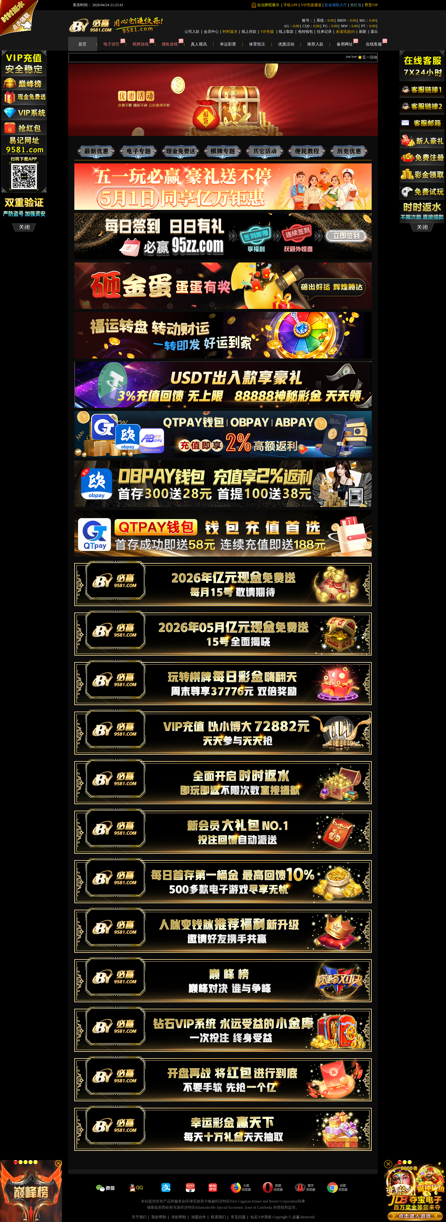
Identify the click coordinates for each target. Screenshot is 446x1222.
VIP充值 (267, 31)
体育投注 (260, 44)
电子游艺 (114, 44)
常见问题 (238, 1217)
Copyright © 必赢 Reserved (293, 1217)
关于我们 (139, 1217)
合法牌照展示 (268, 5)
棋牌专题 (225, 147)
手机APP (290, 5)
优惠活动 (289, 44)
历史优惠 (349, 152)
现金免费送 (183, 147)
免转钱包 (305, 31)
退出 (374, 31)
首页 (87, 44)
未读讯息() (345, 31)
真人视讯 (202, 44)
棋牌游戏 (144, 44)
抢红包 (355, 5)
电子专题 (141, 147)
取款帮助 (158, 1217)
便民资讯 (307, 152)
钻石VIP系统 (261, 1217)
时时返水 (230, 31)
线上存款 (249, 31)
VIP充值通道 (311, 5)
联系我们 (218, 1217)
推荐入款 (318, 44)
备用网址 (345, 44)
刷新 (362, 31)
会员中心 (211, 31)
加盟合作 (198, 1217)
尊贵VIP (371, 5)
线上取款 (286, 31)
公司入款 (192, 31)
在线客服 (374, 44)
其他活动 (265, 152)
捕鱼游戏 (173, 44)
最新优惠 (98, 147)
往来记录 (324, 31)
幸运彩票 (231, 44)
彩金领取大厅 (336, 5)
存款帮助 (178, 1217)
